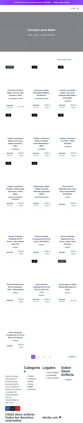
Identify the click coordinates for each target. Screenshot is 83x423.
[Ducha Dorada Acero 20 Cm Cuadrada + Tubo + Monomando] (15, 269)
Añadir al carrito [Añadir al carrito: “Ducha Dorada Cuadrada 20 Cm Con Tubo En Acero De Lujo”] (47, 300)
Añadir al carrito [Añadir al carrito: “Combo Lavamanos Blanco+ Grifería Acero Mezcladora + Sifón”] (47, 154)
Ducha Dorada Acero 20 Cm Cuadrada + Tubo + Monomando (15, 286)
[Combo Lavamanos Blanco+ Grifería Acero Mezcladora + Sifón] (41, 123)
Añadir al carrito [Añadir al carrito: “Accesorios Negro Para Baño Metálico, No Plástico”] (47, 106)
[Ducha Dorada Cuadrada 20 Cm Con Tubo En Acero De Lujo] (41, 269)
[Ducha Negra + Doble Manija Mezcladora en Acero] (67, 269)
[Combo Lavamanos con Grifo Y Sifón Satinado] (67, 123)
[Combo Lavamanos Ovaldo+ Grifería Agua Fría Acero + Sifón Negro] (15, 171)
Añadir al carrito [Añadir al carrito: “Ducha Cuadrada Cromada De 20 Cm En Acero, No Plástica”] (47, 252)
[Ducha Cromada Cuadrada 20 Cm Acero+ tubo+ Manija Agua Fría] (15, 221)
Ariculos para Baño (15, 197)
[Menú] (78, 8)
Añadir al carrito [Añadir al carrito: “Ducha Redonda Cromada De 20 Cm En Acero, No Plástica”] (21, 346)
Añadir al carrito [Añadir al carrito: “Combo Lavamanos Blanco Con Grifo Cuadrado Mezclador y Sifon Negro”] (73, 106)
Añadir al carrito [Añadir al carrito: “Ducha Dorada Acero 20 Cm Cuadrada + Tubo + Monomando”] (21, 300)
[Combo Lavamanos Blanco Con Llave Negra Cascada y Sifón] (15, 123)
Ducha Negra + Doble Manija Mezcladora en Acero (67, 287)
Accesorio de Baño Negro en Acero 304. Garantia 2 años (15, 92)
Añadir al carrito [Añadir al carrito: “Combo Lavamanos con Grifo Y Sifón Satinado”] (73, 154)
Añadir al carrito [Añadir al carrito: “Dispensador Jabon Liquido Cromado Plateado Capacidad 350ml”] (47, 204)
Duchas (67, 197)
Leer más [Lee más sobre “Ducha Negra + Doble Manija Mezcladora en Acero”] (73, 300)
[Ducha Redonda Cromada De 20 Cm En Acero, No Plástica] (15, 317)
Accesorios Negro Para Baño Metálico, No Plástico (41, 92)
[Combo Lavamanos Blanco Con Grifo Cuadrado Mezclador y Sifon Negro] (67, 75)
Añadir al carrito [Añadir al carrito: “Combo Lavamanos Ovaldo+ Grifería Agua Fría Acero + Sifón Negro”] (21, 204)
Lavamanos (67, 101)
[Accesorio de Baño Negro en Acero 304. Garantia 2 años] (15, 75)
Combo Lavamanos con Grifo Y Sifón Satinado (68, 140)
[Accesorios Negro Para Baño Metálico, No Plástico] (41, 75)
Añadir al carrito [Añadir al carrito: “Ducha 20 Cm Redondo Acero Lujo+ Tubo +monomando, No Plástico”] (73, 204)
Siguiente (73, 356)
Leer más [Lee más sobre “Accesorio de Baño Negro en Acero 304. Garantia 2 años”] (21, 106)
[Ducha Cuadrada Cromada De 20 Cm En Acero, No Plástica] (41, 221)
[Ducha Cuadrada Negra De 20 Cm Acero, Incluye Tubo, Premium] (67, 221)
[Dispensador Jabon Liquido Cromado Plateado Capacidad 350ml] (41, 171)
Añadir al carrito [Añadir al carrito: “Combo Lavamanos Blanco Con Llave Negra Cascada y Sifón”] (21, 154)
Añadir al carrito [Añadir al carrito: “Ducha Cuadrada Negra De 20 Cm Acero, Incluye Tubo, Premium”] (73, 252)
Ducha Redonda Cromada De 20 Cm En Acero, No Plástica (15, 335)
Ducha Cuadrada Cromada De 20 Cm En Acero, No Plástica (41, 238)
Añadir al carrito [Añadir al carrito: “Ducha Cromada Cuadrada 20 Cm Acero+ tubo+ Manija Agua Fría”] (21, 252)
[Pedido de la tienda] (67, 60)
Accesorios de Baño (15, 98)
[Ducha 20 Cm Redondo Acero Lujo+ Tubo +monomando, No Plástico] (67, 171)
